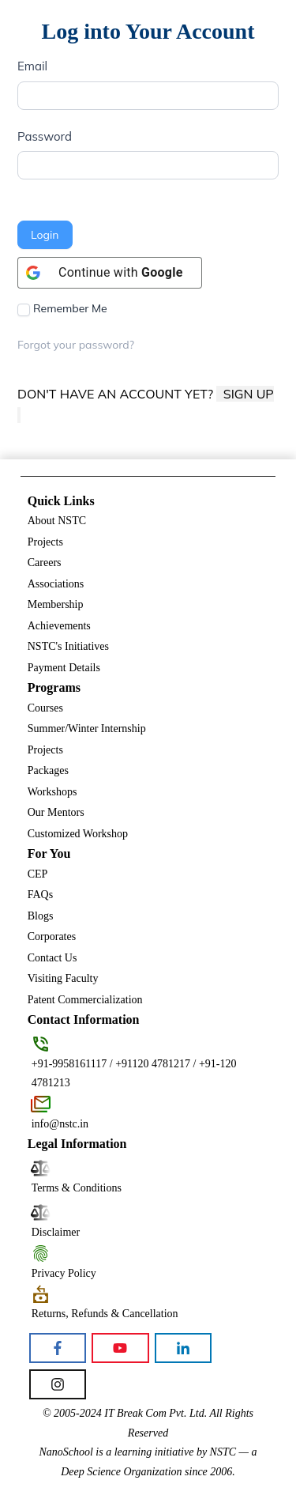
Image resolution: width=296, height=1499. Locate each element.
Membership (56, 604)
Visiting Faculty (63, 978)
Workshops (52, 792)
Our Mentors (56, 812)
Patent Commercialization (85, 1000)
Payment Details (64, 668)
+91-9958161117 (69, 1064)
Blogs (41, 916)
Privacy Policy (64, 1273)
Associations (56, 584)
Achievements (59, 626)
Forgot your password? (75, 345)
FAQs (40, 895)
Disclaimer (56, 1232)
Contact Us (52, 958)
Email (32, 66)
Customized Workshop (78, 834)
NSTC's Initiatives (68, 646)
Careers (45, 562)
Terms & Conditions (77, 1188)
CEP (38, 874)
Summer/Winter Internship (87, 728)
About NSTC (57, 521)
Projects (45, 542)
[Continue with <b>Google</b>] (109, 273)
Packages (48, 770)
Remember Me (62, 308)
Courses (45, 708)
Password (44, 136)
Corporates (52, 936)
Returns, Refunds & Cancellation (105, 1314)
